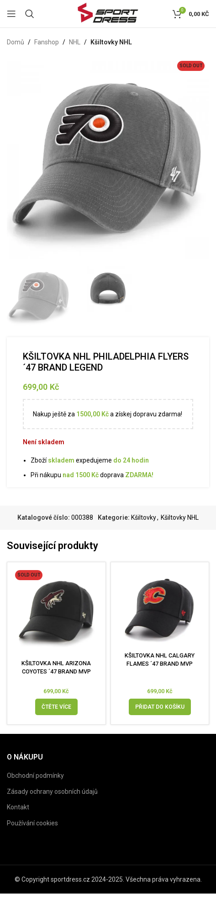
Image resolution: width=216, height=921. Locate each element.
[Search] (30, 14)
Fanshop (46, 42)
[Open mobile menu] (11, 14)
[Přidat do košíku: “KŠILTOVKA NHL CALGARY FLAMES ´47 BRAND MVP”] (160, 707)
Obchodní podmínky (35, 775)
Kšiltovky (143, 517)
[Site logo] (108, 13)
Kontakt (18, 807)
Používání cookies (32, 823)
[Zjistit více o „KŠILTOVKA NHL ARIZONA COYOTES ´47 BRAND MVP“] (56, 707)
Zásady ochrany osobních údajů (52, 791)
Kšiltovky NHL (111, 42)
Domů (15, 42)
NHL (74, 42)
